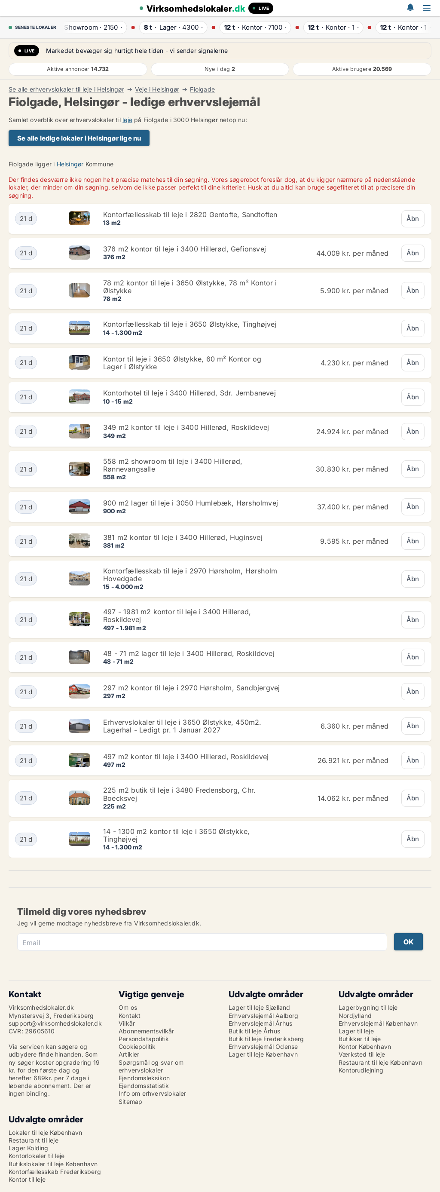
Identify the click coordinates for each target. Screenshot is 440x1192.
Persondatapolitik (144, 1038)
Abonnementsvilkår (146, 1031)
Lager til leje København (263, 1054)
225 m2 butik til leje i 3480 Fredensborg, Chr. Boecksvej (179, 794)
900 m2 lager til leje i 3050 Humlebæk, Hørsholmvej (190, 503)
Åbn (412, 218)
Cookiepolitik (137, 1046)
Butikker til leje (360, 1038)
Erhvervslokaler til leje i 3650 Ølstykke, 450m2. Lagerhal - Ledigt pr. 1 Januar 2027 (182, 726)
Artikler (129, 1054)
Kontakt (130, 1015)
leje (127, 119)
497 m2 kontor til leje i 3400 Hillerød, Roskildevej (186, 756)
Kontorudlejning (361, 1070)
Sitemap (130, 1101)
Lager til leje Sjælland (259, 1007)
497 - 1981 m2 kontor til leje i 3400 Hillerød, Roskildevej (177, 615)
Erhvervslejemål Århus (260, 1023)
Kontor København (365, 1046)
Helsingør (70, 164)
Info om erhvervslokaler (152, 1093)
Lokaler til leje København (45, 1132)
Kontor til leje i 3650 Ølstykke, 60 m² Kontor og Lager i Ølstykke (182, 363)
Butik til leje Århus (254, 1031)
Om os (128, 1007)
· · (90, 27)
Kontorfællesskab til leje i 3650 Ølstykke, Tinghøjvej (190, 324)
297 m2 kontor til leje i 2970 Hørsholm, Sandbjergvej (191, 687)
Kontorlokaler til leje (36, 1155)
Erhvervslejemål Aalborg (264, 1015)
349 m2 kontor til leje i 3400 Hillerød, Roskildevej (186, 427)
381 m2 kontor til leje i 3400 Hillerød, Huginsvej (183, 537)
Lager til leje (356, 1031)
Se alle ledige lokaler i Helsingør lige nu (79, 138)
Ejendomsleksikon (144, 1078)
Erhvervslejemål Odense (263, 1046)
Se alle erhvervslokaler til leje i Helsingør (66, 89)
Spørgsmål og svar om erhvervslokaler (151, 1066)
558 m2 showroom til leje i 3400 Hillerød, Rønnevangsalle (172, 465)
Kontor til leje (27, 1179)
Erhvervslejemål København (378, 1023)
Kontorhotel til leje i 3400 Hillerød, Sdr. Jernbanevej (189, 393)
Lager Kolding (29, 1148)
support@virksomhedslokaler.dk (55, 1023)
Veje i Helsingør (157, 89)
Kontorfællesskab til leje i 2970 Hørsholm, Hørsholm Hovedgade (190, 575)
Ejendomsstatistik (144, 1085)
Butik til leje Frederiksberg (266, 1038)
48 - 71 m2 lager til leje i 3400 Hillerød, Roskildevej (189, 653)
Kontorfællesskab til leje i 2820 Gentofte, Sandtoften (190, 214)
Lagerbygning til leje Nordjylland (368, 1011)
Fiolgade (202, 89)
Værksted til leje (362, 1054)
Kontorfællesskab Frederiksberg (55, 1171)
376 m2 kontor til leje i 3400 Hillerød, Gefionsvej (184, 249)
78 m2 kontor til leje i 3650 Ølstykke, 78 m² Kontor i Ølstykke (190, 287)
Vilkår (127, 1023)
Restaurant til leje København (380, 1062)
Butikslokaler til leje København (53, 1163)
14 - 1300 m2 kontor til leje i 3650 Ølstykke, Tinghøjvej (176, 835)
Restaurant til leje (33, 1140)
